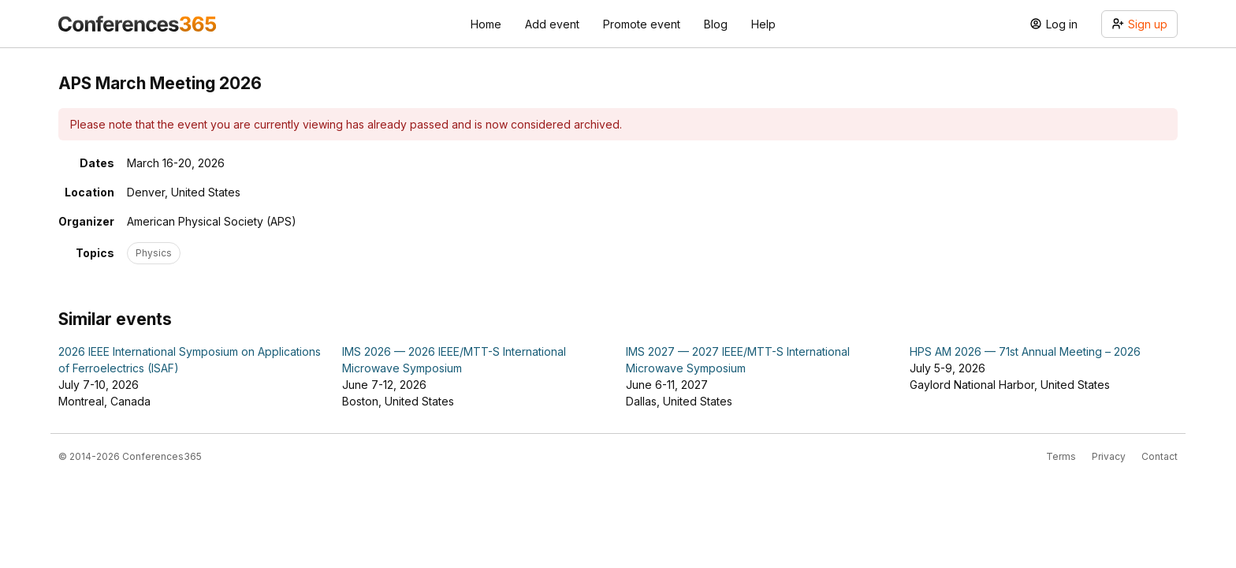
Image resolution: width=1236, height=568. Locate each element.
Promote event (641, 24)
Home (486, 24)
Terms (1061, 456)
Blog (716, 24)
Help (763, 24)
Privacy (1109, 456)
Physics (154, 253)
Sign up (1139, 24)
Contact (1159, 456)
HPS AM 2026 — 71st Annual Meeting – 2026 (1025, 351)
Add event (552, 24)
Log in (1053, 24)
